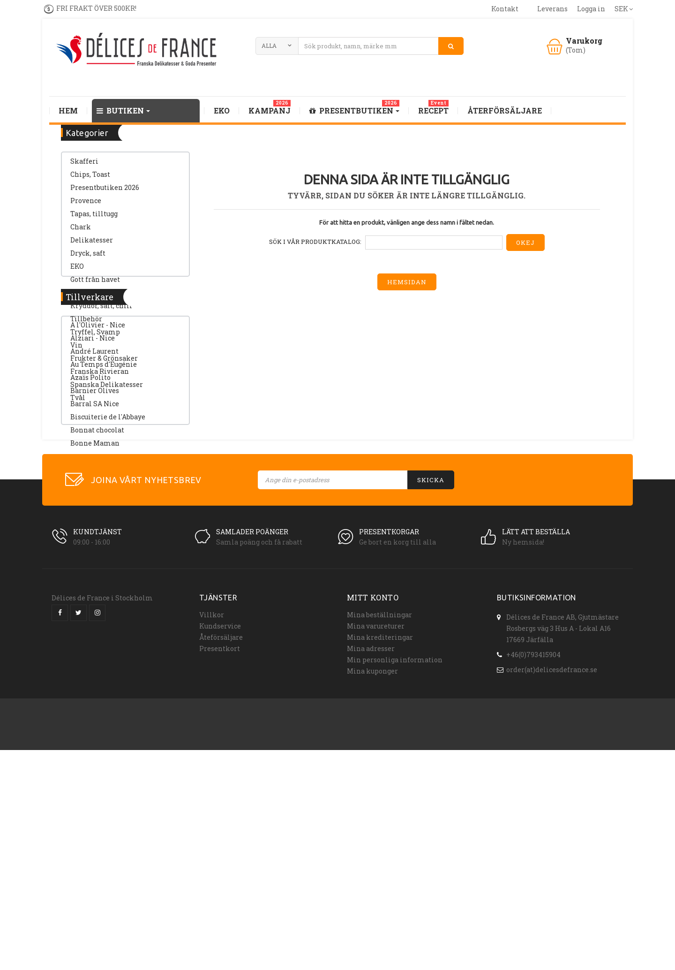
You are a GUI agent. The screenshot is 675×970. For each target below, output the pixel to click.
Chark (80, 231)
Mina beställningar (379, 826)
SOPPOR (84, 297)
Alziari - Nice (92, 486)
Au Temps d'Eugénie (103, 512)
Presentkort (219, 860)
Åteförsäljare (221, 848)
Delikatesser (91, 244)
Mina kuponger (372, 882)
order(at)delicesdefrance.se (551, 878)
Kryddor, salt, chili (101, 310)
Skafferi (84, 165)
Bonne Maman (95, 591)
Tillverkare (89, 440)
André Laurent (94, 499)
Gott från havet (95, 284)
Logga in (591, 8)
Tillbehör (86, 323)
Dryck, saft (87, 257)
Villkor (211, 826)
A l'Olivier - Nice (97, 473)
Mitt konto (372, 809)
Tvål (77, 402)
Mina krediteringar (380, 848)
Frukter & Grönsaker (104, 362)
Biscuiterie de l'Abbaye (107, 565)
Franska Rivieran (99, 375)
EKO (77, 270)
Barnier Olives (94, 539)
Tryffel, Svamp (95, 336)
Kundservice (220, 837)
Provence (85, 205)
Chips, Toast (90, 178)
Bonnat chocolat (97, 578)
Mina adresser (371, 860)
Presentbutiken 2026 (104, 192)
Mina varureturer (376, 837)
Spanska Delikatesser (106, 389)
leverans (552, 8)
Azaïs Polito (90, 526)
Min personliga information (394, 871)
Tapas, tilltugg (94, 218)
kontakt (504, 8)
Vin (76, 349)
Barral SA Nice (94, 552)
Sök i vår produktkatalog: (315, 241)
